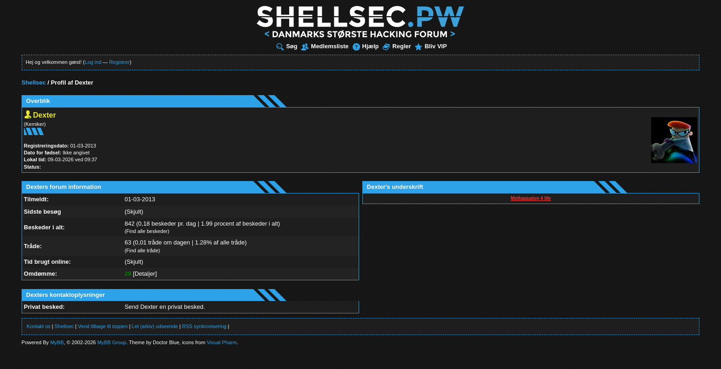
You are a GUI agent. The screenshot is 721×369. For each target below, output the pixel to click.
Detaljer (145, 273)
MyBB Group (111, 342)
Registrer (119, 62)
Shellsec (34, 82)
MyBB (56, 342)
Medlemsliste (325, 46)
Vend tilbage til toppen (102, 326)
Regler (397, 46)
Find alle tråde (142, 250)
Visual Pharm (222, 342)
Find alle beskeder (147, 231)
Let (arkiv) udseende (155, 326)
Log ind (93, 62)
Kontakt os (39, 326)
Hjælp (366, 46)
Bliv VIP (430, 46)
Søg (287, 46)
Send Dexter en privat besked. (165, 306)
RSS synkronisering (204, 326)
